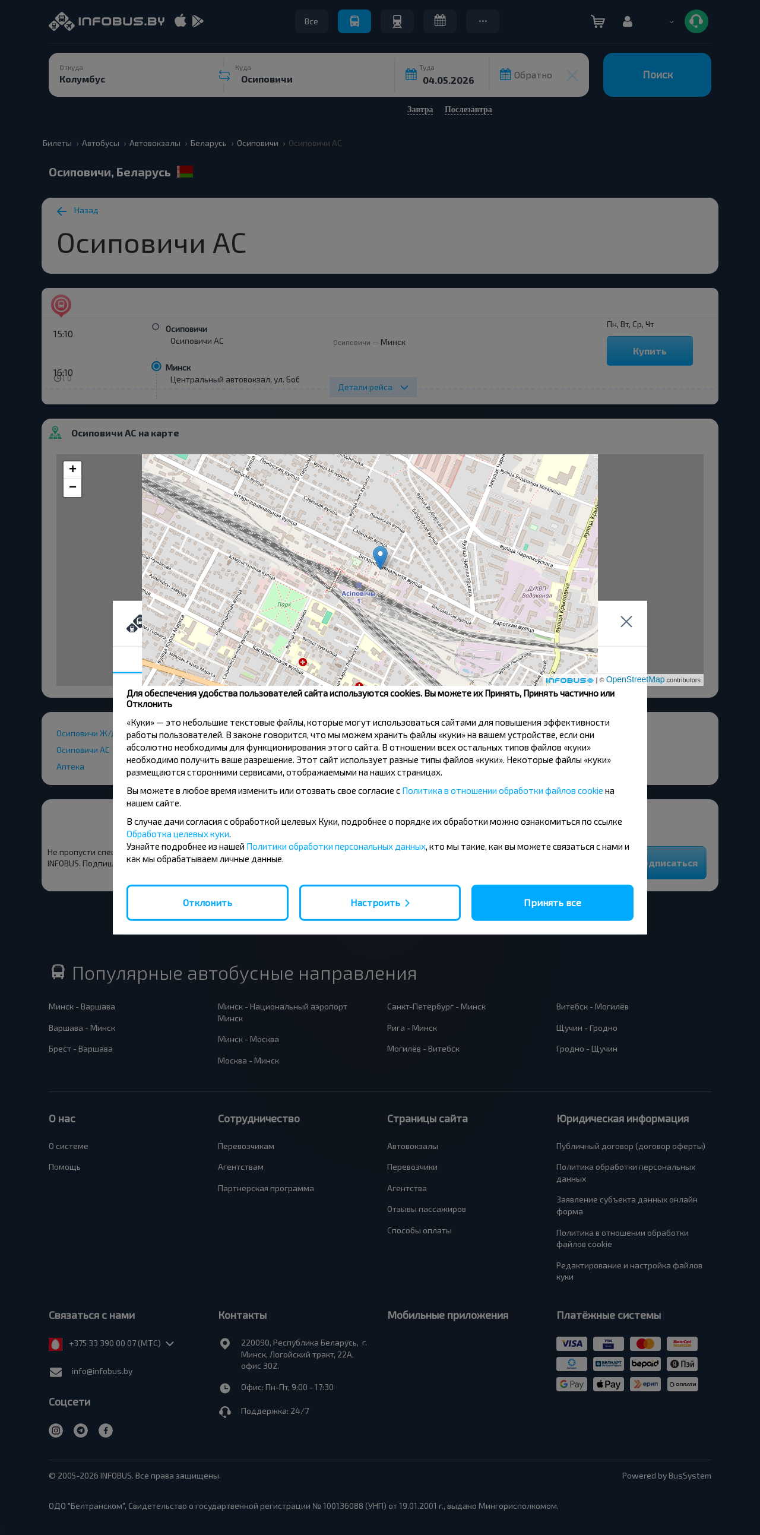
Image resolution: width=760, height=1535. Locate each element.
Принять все (552, 902)
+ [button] (73, 470)
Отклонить (207, 902)
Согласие (201, 659)
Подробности (380, 660)
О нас (558, 660)
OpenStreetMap (635, 679)
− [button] (73, 488)
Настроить (375, 902)
